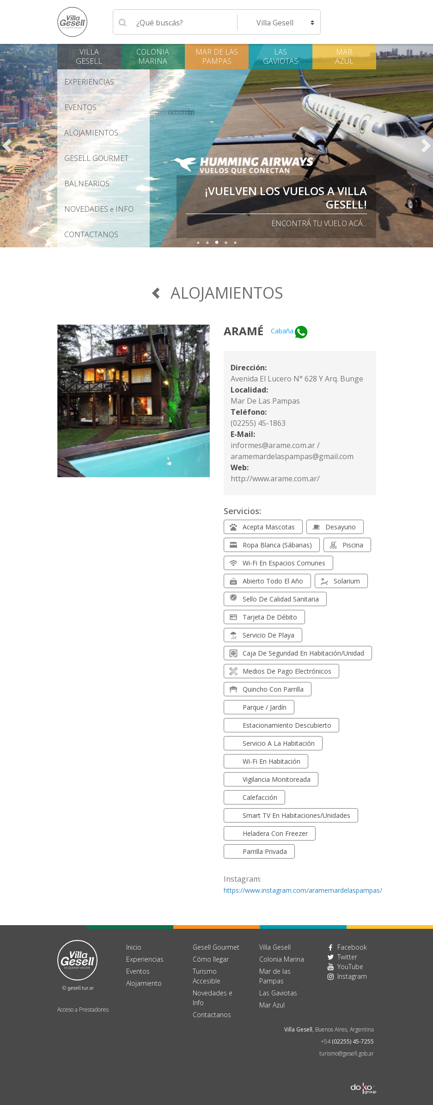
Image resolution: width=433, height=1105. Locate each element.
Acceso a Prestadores (83, 1009)
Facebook (352, 947)
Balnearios (87, 183)
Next (426, 146)
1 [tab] (198, 242)
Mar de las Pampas (216, 56)
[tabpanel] (216, 145)
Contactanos (212, 1014)
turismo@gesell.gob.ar (346, 1053)
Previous (7, 146)
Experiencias (89, 82)
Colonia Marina (152, 56)
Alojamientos (91, 133)
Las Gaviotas (280, 56)
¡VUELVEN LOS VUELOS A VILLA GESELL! (286, 197)
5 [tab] (235, 242)
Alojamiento (144, 983)
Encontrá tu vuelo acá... (319, 223)
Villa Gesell (89, 56)
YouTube (350, 966)
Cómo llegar (211, 959)
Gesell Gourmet (96, 158)
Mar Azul (344, 56)
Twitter (347, 956)
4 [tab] (226, 242)
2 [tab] (207, 242)
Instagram (352, 976)
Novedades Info (99, 209)
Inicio (133, 947)
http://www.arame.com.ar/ (275, 478)
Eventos (80, 107)
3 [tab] (216, 242)
